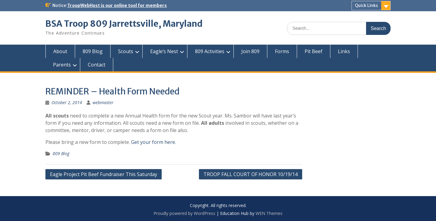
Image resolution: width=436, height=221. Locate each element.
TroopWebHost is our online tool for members (117, 5)
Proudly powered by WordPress (184, 213)
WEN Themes (269, 213)
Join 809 (250, 51)
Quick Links (366, 5)
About (60, 51)
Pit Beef (313, 51)
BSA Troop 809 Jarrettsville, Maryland (124, 23)
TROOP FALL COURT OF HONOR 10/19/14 (250, 174)
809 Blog (93, 51)
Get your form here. (153, 142)
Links (344, 51)
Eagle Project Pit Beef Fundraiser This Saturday (103, 174)
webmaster (103, 102)
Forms (282, 51)
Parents (62, 64)
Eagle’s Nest (164, 51)
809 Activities (209, 51)
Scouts (125, 51)
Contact (96, 64)
